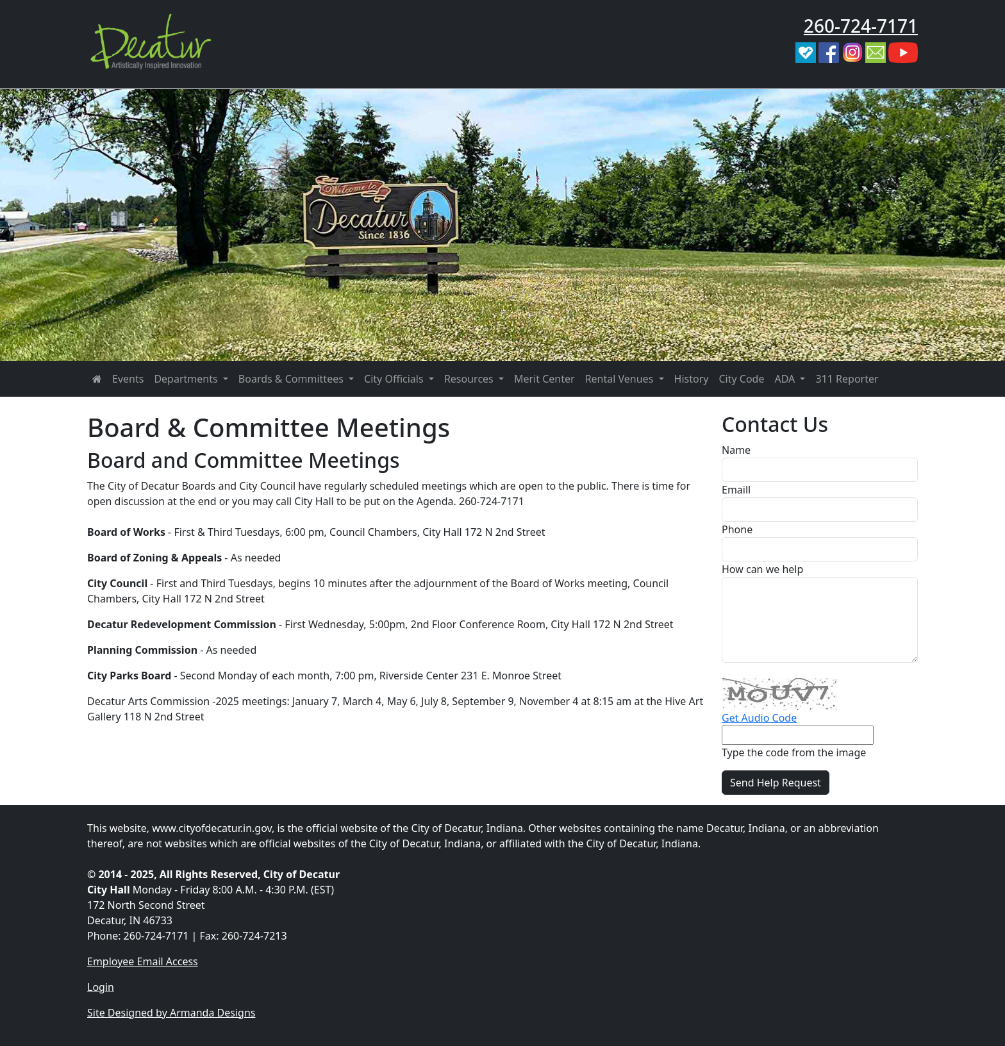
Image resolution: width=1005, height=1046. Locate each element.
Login (100, 987)
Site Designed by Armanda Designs (171, 1013)
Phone (737, 529)
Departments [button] (187, 379)
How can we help (762, 569)
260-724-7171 (861, 25)
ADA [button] (785, 379)
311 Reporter (846, 379)
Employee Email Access (142, 961)
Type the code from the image (794, 752)
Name (736, 450)
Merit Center (544, 379)
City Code (741, 379)
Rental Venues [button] (620, 379)
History (691, 379)
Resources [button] (470, 379)
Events (128, 379)
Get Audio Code (759, 718)
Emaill (736, 490)
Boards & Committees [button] (292, 379)
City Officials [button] (395, 379)
